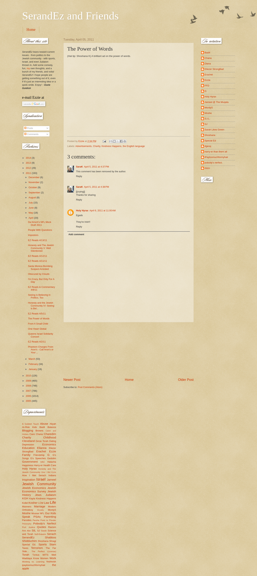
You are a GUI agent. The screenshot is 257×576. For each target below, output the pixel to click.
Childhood (49, 437)
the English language (134, 146)
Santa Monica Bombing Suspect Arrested (40, 267)
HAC (42, 462)
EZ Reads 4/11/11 (37, 261)
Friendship (38, 455)
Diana (208, 63)
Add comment (76, 234)
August (33, 197)
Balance (52, 427)
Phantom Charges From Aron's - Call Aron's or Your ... (41, 349)
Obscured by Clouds (39, 274)
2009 (29, 380)
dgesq (208, 146)
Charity (96, 146)
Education (28, 447)
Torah (25, 554)
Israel (40, 479)
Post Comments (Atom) (90, 387)
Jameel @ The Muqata (217, 102)
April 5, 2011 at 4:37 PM (96, 166)
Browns (39, 430)
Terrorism (37, 547)
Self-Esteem (40, 534)
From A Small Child (38, 323)
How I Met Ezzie (48, 472)
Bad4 (42, 427)
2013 (29, 162)
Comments (31, 134)
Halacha (51, 461)
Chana (39, 434)
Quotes (41, 526)
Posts (28, 128)
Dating (52, 441)
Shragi (52, 541)
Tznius (35, 554)
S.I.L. (207, 118)
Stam (52, 544)
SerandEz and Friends (70, 16)
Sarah (44, 531)
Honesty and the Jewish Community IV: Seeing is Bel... (41, 305)
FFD (207, 85)
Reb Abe (26, 531)
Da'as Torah (42, 441)
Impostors (33, 235)
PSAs (37, 516)
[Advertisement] (128, 350)
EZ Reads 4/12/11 (37, 256)
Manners (26, 506)
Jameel (51, 479)
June (31, 207)
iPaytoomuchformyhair (216, 157)
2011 (29, 173)
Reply (79, 176)
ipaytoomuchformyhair (33, 565)
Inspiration (28, 479)
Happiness (27, 465)
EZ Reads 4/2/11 (37, 341)
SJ (38, 530)
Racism (52, 527)
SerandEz (28, 537)
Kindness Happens (111, 146)
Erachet (41, 451)
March (32, 359)
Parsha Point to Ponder (44, 520)
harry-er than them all (216, 151)
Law (46, 502)
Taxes (25, 548)
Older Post (186, 380)
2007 (29, 390)
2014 (29, 157)
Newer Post (72, 380)
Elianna (42, 447)
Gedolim (51, 458)
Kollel (25, 503)
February (34, 364)
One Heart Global (37, 328)
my (28, 68)
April (31, 217)
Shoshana (43, 541)
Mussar (35, 513)
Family (26, 454)
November (34, 182)
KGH (25, 498)
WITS (45, 554)
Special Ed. (29, 544)
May (31, 212)
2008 (29, 385)
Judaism (50, 494)
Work (53, 558)
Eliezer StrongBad (214, 69)
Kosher (33, 502)
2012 (29, 168)
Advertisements (83, 146)
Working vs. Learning (33, 562)
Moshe (26, 513)
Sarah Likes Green (214, 129)
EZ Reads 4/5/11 (37, 313)
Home (31, 30)
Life (53, 502)
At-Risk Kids (29, 427)
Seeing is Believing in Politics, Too (39, 296)
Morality (40, 510)
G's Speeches (38, 458)
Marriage (39, 506)
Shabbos (50, 537)
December (34, 177)
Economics (49, 444)
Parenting (50, 516)
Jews (38, 494)
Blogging (27, 430)
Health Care (49, 465)
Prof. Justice (28, 527)
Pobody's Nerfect (44, 523)
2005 (29, 401)
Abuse (44, 423)
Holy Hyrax (82, 210)
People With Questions (40, 230)
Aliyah (53, 423)
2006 (29, 396)
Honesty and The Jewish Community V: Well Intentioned (41, 248)
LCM (40, 503)
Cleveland (28, 440)
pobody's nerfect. (214, 162)
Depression (28, 444)
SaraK (79, 166)
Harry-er (38, 465)
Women (44, 558)
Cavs (32, 434)
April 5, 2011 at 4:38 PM (96, 186)
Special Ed (210, 140)
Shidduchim (29, 540)
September (35, 192)
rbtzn (207, 168)
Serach (51, 533)
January (33, 369)
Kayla (32, 498)
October (33, 187)
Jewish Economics (34, 487)
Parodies (27, 520)
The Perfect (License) (44, 551)
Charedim (50, 433)
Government (30, 461)
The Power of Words (39, 318)
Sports (43, 544)
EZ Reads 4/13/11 (37, 240)
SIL (34, 530)
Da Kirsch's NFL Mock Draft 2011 (39, 223)
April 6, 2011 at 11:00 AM (103, 210)
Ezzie (52, 451)
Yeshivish (51, 561)
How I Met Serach (34, 475)
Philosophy (26, 524)
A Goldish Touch (30, 424)
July (31, 202)
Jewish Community (39, 484)
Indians (52, 475)
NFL (42, 513)
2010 (29, 375)
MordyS (52, 509)
